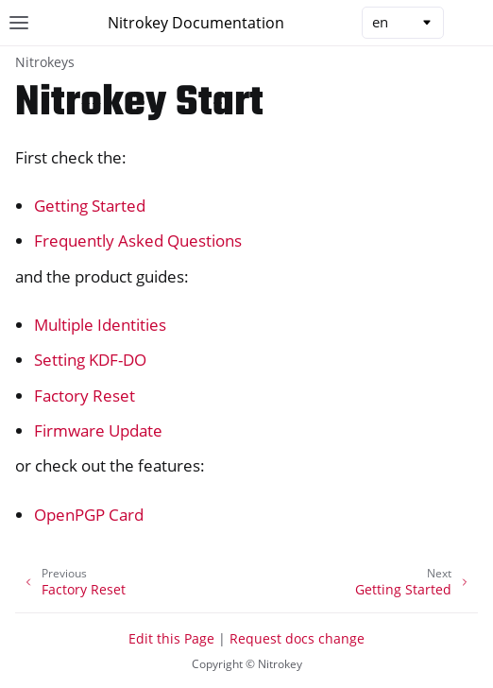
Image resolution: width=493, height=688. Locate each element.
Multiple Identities (100, 324)
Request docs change (297, 638)
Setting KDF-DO (90, 359)
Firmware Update (98, 430)
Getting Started (89, 205)
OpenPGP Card (89, 514)
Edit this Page (171, 638)
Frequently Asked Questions (138, 240)
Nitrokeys (45, 62)
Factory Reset (84, 395)
